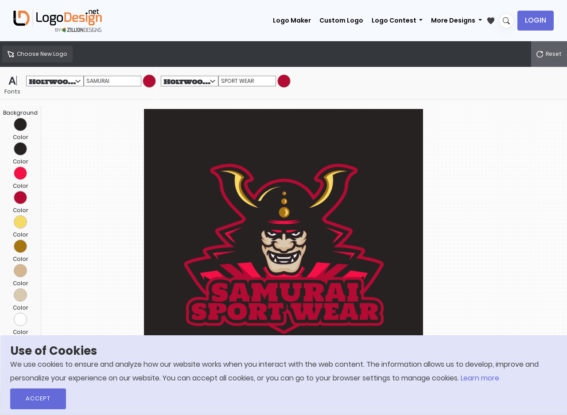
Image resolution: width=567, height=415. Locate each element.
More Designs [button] (454, 20)
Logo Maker (292, 20)
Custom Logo (341, 20)
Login (535, 20)
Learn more (480, 378)
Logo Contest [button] (395, 20)
